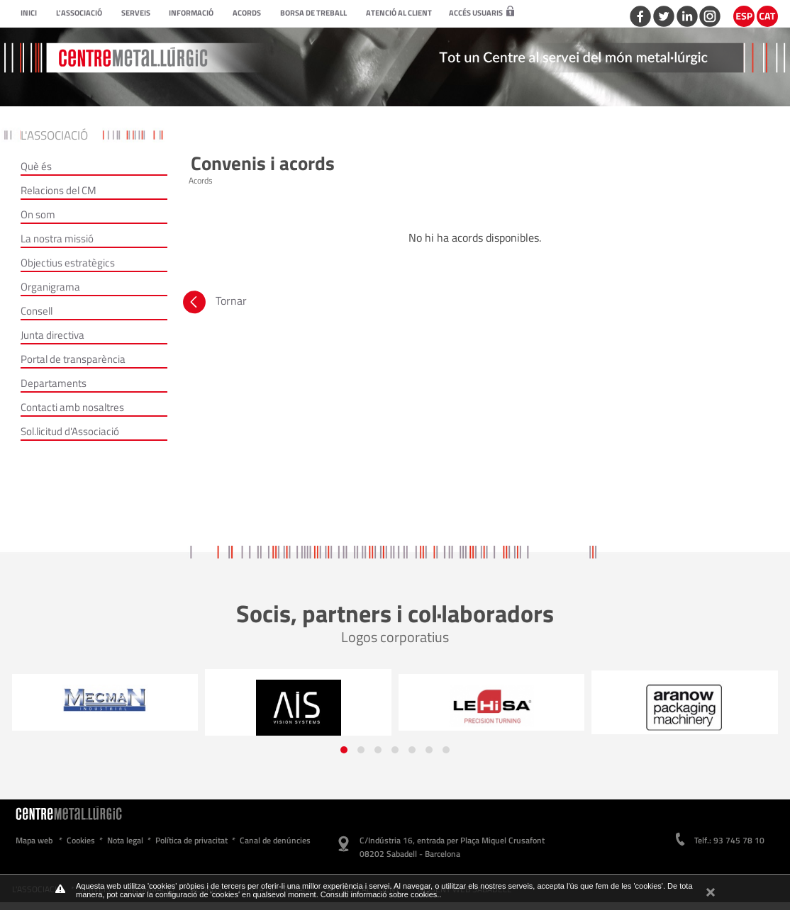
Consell (36, 311)
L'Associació (79, 12)
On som (38, 214)
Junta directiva (52, 335)
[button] (343, 750)
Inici (29, 12)
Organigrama (50, 287)
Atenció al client (399, 12)
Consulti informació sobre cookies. (380, 894)
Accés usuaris (481, 12)
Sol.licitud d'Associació (70, 431)
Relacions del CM (58, 190)
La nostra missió (57, 238)
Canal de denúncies (275, 840)
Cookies (81, 840)
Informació (191, 12)
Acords (247, 12)
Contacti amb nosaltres (72, 407)
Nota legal (125, 840)
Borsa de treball (313, 12)
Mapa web (34, 840)
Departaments (54, 383)
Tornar (213, 304)
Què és (36, 166)
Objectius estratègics (68, 262)
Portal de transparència (73, 359)
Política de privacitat (191, 840)
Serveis (135, 12)
